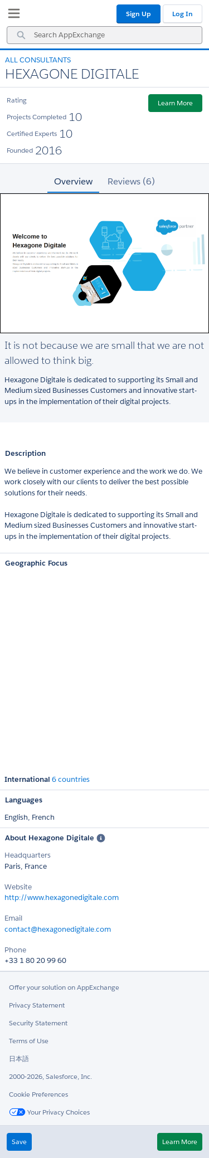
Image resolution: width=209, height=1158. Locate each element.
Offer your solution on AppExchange (64, 987)
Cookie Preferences (38, 1094)
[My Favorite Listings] (11, 15)
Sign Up (138, 13)
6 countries (71, 779)
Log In (182, 13)
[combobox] (104, 35)
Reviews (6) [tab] (131, 181)
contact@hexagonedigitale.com (57, 929)
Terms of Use (28, 1040)
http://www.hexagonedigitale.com (61, 897)
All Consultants (38, 60)
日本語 (19, 1058)
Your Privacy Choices (49, 1112)
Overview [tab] (73, 181)
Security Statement (38, 1023)
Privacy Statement (37, 1005)
